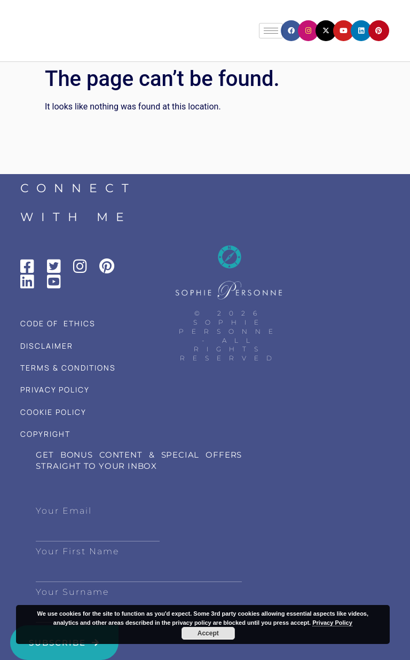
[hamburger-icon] (271, 30)
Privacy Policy (332, 622)
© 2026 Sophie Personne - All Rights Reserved (230, 335)
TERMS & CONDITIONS (68, 368)
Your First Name (77, 551)
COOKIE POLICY (53, 412)
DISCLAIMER (46, 346)
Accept (208, 633)
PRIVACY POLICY (55, 389)
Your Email (64, 511)
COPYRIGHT (45, 434)
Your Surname (72, 592)
